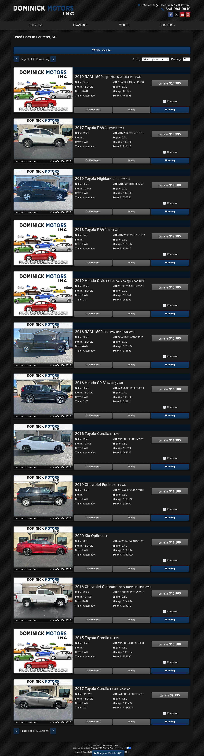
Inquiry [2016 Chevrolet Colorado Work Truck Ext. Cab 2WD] (131, 619)
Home (88, 745)
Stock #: (117, 95)
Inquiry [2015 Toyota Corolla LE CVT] (131, 670)
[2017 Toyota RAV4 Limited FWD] (43, 140)
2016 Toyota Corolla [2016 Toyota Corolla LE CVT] (97, 433)
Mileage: (118, 91)
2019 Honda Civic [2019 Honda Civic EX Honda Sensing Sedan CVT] (110, 280)
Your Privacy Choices (120, 748)
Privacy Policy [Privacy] (113, 745)
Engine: (117, 86)
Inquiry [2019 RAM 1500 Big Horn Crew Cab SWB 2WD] (131, 109)
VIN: (115, 82)
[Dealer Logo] (44, 10)
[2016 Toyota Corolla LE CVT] (43, 446)
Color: (78, 82)
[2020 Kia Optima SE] (43, 548)
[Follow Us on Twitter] (176, 14)
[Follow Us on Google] (188, 14)
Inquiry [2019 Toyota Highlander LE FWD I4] (131, 211)
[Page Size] (186, 59)
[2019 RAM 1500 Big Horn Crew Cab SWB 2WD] (43, 89)
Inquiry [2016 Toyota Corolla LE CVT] (131, 466)
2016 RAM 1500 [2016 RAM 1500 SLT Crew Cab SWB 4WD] (105, 332)
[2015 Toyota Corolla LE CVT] (43, 650)
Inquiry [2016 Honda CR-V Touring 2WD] (131, 415)
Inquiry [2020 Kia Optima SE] (131, 568)
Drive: (78, 91)
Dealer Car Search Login (81, 748)
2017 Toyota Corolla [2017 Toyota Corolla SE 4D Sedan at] (102, 688)
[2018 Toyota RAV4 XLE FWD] (43, 242)
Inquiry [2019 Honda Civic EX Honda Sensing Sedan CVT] (131, 313)
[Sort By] (155, 59)
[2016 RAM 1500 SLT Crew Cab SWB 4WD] (43, 344)
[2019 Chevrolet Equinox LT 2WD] (43, 497)
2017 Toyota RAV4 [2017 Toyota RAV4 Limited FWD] (99, 128)
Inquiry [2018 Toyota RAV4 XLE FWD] (131, 262)
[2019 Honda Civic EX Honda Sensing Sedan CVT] (43, 293)
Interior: (79, 86)
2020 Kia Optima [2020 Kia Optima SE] (91, 536)
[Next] (53, 59)
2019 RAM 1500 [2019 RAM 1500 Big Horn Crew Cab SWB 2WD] (108, 76)
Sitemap (106, 748)
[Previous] (16, 59)
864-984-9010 (177, 9)
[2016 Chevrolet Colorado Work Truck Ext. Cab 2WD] (43, 599)
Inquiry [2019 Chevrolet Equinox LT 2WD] (131, 517)
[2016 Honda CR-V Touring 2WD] (43, 395)
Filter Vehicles (102, 50)
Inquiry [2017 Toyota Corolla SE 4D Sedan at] (131, 721)
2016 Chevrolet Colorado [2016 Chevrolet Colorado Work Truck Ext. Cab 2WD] (113, 587)
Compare (172, 101)
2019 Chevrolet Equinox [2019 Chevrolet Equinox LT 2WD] (100, 484)
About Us (94, 745)
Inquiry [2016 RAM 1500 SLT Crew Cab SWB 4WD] (131, 364)
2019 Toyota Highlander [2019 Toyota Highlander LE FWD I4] (102, 178)
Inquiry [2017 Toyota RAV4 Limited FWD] (131, 160)
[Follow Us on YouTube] (182, 14)
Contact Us (103, 745)
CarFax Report (93, 109)
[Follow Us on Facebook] (170, 14)
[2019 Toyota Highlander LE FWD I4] (43, 191)
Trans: (78, 95)
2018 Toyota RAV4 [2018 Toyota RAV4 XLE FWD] (97, 229)
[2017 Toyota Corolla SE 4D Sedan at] (43, 701)
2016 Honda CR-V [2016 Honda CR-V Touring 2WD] (99, 383)
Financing (170, 109)
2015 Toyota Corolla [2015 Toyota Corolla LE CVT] (97, 638)
